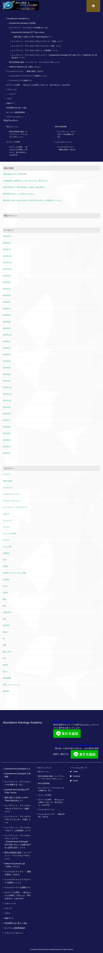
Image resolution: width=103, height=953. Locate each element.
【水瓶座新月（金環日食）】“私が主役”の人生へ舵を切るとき (26, 179)
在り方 (5, 585)
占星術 (5, 565)
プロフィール (12, 88)
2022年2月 (7, 373)
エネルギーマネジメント (12, 499)
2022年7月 (7, 347)
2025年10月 (7, 268)
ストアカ (6, 526)
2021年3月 (7, 445)
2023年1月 (7, 340)
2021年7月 (7, 419)
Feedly (74, 780)
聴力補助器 (7, 677)
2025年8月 (7, 281)
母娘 (4, 644)
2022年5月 (7, 353)
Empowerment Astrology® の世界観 (22, 22)
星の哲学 (6, 624)
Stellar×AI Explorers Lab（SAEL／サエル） (25, 66)
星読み (5, 631)
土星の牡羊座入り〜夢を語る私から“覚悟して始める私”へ (24, 186)
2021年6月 (7, 425)
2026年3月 (7, 235)
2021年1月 (7, 452)
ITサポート (7, 473)
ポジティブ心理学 (13, 141)
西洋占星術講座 (61, 125)
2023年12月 (7, 334)
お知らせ (6, 512)
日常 (4, 618)
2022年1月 (7, 380)
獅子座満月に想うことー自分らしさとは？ (18, 192)
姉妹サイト (11, 102)
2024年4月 (7, 320)
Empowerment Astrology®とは (18, 17)
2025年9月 (7, 274)
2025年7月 (7, 287)
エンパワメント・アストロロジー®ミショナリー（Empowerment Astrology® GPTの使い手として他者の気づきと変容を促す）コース (54, 55)
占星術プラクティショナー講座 (14, 572)
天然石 (5, 591)
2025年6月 (7, 294)
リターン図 (7, 545)
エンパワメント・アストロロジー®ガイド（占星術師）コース (34, 49)
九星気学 (6, 552)
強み (4, 604)
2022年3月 (7, 366)
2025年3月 (7, 307)
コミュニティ (8, 519)
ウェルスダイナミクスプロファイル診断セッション (28, 75)
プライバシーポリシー (15, 116)
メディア (12, 93)
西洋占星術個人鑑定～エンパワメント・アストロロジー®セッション (34, 61)
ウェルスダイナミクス (63, 141)
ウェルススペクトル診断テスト (20, 79)
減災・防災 (7, 650)
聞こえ (5, 670)
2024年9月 (7, 314)
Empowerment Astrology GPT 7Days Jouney (28, 31)
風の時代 (6, 690)
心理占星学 (7, 611)
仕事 (4, 558)
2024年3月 (7, 327)
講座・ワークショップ (11, 683)
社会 (4, 657)
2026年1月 (7, 248)
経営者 (5, 664)
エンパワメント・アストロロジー (15, 506)
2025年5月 (7, 301)
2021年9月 (7, 406)
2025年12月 (7, 255)
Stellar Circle (7, 480)
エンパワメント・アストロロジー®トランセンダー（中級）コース (36, 45)
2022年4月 (7, 360)
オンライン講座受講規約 (16, 111)
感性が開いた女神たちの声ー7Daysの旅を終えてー (33, 36)
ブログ (9, 97)
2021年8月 (7, 412)
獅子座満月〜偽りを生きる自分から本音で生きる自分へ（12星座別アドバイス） (33, 199)
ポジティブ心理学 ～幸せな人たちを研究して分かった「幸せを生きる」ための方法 (38, 84)
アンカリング (8, 486)
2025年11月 (7, 261)
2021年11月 (7, 393)
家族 (4, 598)
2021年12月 (7, 386)
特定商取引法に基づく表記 (17, 107)
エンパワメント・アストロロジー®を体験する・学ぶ (28, 27)
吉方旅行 (6, 578)
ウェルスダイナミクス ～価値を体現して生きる (25, 70)
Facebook (75, 775)
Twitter (74, 770)
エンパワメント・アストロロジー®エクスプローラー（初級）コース (37, 40)
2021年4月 (7, 439)
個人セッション (12, 125)
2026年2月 (7, 241)
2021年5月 (7, 432)
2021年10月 (7, 399)
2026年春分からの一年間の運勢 (14, 173)
